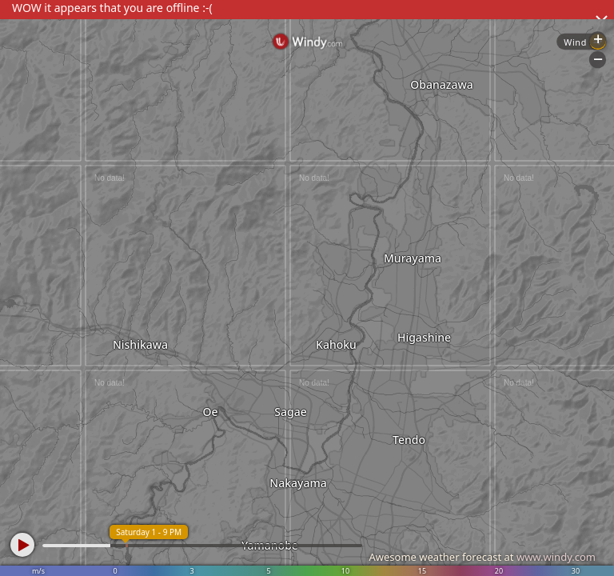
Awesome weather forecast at (482, 557)
